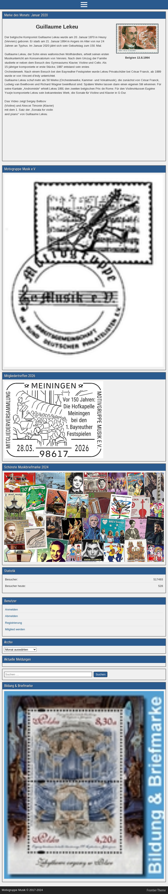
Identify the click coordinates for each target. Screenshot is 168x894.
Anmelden (11, 609)
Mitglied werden (15, 629)
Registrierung (13, 622)
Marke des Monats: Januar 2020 (26, 15)
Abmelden (11, 616)
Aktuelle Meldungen (17, 659)
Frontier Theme (156, 890)
